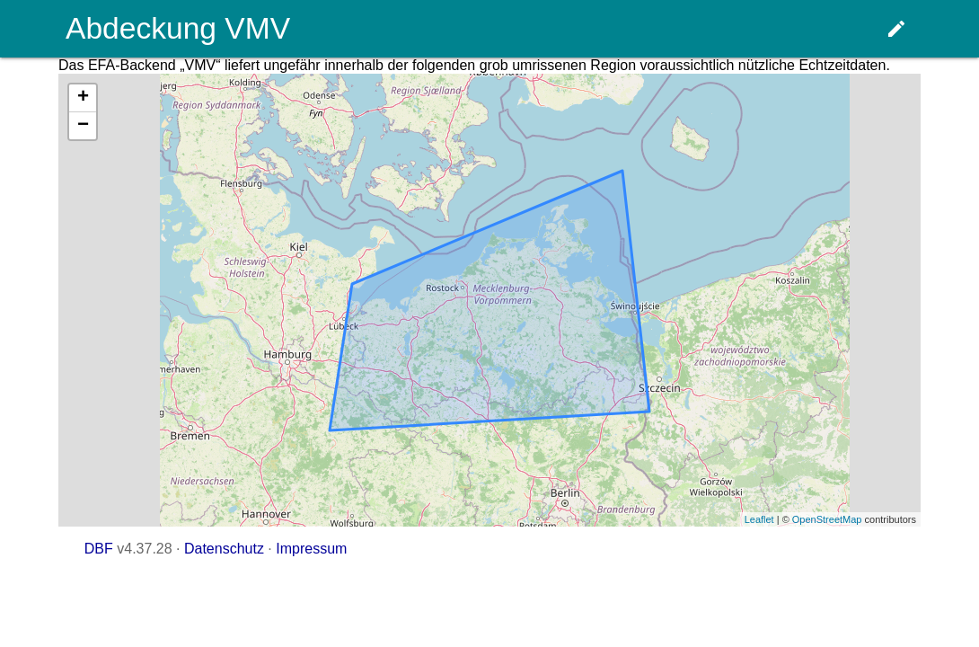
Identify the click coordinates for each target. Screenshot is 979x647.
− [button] (83, 125)
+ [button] (83, 97)
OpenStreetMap (827, 519)
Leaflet (759, 519)
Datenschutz (224, 548)
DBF (98, 548)
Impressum (311, 548)
